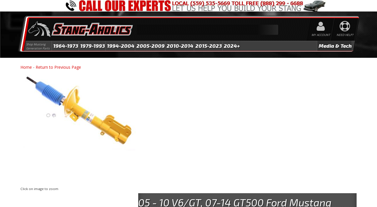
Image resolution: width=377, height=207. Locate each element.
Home (26, 67)
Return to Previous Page (58, 67)
